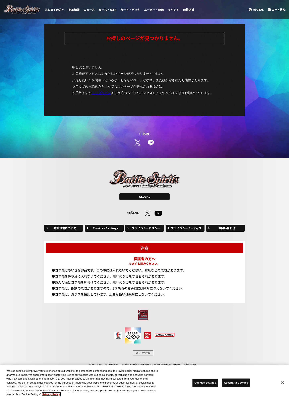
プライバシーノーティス (186, 228)
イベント (173, 10)
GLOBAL (144, 197)
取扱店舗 (188, 10)
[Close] (282, 384)
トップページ (101, 93)
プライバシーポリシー (146, 228)
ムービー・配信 (154, 10)
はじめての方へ (54, 10)
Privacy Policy (51, 396)
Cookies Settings (105, 228)
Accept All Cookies (236, 384)
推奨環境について (65, 228)
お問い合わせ (226, 228)
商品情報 (74, 10)
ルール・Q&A (107, 10)
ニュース (89, 10)
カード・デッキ (130, 10)
